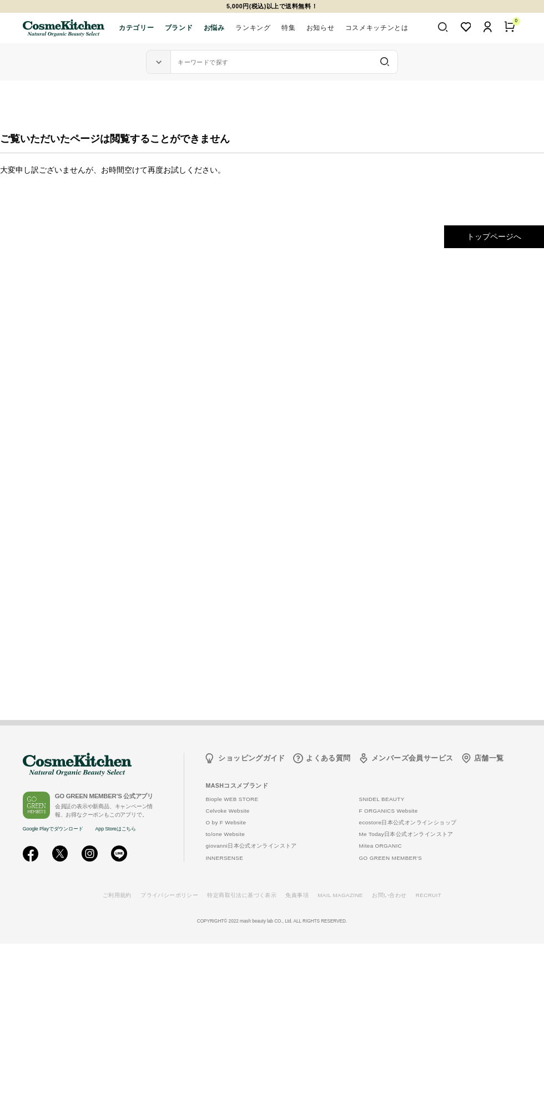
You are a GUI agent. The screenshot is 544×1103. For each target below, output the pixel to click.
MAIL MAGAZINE (340, 895)
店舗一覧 (489, 758)
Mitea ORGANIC (380, 846)
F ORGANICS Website (388, 811)
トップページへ (494, 236)
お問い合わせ (389, 895)
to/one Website (225, 834)
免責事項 (297, 895)
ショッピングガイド (251, 758)
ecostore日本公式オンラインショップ (408, 822)
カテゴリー (136, 28)
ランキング (252, 28)
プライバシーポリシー (169, 895)
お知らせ (320, 28)
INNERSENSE (224, 858)
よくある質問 (328, 758)
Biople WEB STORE (231, 799)
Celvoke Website (227, 811)
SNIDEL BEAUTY (382, 799)
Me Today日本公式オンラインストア (406, 834)
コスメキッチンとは (377, 28)
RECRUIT (428, 895)
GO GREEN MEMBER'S (390, 858)
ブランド (179, 28)
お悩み (214, 28)
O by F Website (225, 822)
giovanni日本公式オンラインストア (250, 846)
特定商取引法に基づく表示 (241, 895)
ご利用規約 (117, 895)
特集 (288, 28)
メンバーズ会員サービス (412, 758)
